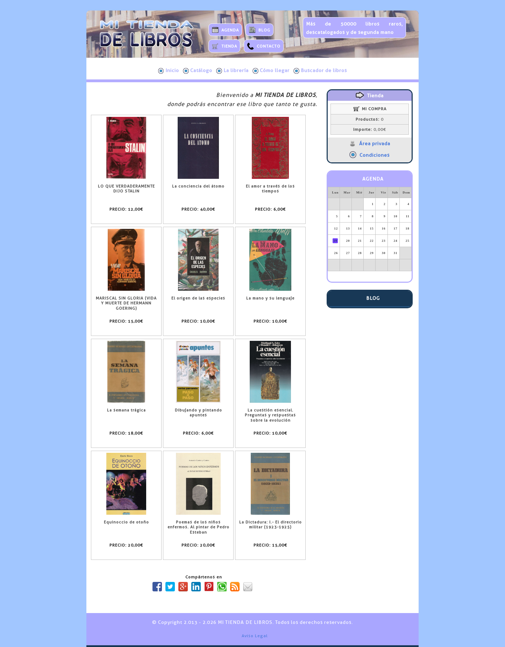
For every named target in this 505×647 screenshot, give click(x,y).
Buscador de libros (320, 71)
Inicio (168, 71)
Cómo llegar (271, 71)
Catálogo (197, 71)
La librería (232, 71)
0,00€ (369, 129)
